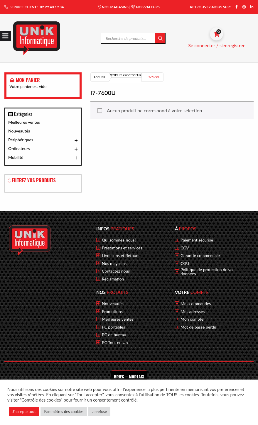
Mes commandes (196, 304)
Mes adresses (193, 312)
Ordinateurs (43, 148)
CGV (185, 248)
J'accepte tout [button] (24, 411)
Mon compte (192, 319)
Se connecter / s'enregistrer (216, 45)
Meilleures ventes (24, 122)
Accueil (100, 77)
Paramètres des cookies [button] (63, 411)
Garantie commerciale (200, 256)
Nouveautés (19, 130)
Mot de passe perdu (198, 327)
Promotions (112, 312)
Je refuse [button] (99, 411)
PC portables (113, 327)
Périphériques (43, 140)
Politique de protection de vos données (208, 272)
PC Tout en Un (115, 343)
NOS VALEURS (145, 7)
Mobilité (43, 157)
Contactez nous (116, 271)
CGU (185, 263)
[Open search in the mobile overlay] (133, 38)
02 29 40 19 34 (52, 7)
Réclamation (113, 279)
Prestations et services (122, 248)
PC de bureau (114, 335)
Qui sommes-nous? (119, 240)
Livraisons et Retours (120, 256)
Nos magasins (114, 263)
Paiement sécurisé (197, 240)
